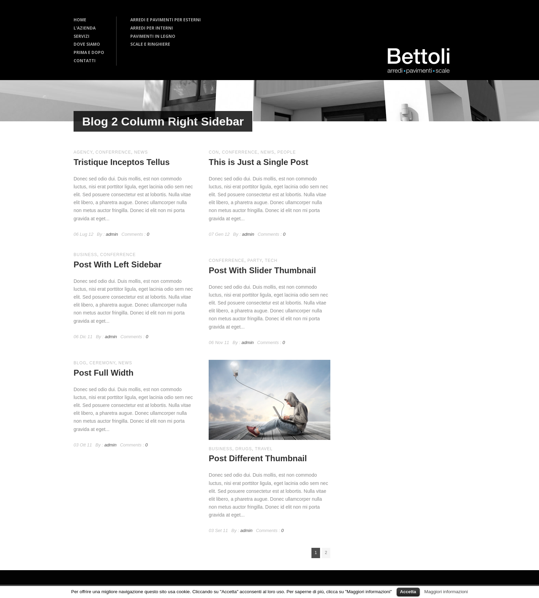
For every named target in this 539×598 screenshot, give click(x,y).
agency (83, 152)
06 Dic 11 (83, 336)
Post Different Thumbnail (258, 458)
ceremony (102, 363)
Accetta (408, 591)
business (85, 254)
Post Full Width (103, 372)
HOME (80, 20)
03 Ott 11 (83, 444)
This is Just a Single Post (258, 162)
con (214, 152)
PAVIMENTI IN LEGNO (152, 36)
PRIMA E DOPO (89, 52)
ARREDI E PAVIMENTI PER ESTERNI (165, 20)
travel (264, 448)
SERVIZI (81, 36)
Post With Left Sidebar (118, 264)
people (286, 152)
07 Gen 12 (219, 234)
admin (112, 234)
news (141, 152)
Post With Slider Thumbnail (262, 270)
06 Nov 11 (219, 342)
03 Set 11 (218, 530)
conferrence (113, 152)
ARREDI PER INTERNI (151, 28)
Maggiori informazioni (446, 591)
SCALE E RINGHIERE (150, 44)
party (255, 260)
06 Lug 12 (84, 234)
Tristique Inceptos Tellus (122, 162)
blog (80, 363)
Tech (271, 260)
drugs (243, 448)
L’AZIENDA (85, 28)
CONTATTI (85, 61)
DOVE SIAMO (87, 44)
